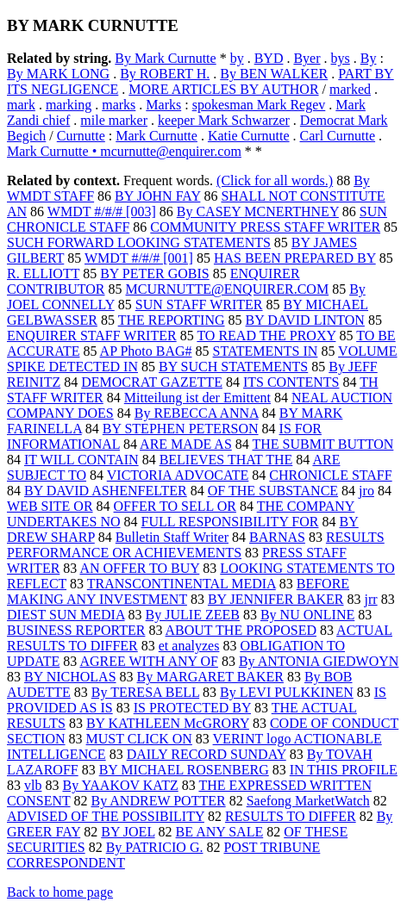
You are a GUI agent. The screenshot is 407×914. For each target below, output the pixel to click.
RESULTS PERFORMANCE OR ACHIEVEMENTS (196, 545)
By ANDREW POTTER (158, 800)
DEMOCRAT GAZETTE (151, 382)
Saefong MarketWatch (308, 800)
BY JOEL (127, 831)
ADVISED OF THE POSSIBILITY (105, 816)
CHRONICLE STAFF (330, 475)
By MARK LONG (58, 73)
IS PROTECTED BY (192, 707)
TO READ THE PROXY (266, 335)
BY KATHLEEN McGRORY (167, 723)
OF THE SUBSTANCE (273, 490)
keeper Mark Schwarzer (224, 120)
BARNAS (277, 537)
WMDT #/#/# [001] (139, 258)
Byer (306, 58)
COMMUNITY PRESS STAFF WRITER (265, 227)
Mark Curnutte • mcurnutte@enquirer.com (124, 151)
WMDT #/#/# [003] (101, 211)
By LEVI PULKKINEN (287, 692)
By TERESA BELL (145, 692)
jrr (371, 599)
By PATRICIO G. (155, 847)
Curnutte (81, 135)
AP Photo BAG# (146, 351)
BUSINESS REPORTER (76, 630)
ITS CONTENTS (291, 382)
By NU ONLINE (307, 614)
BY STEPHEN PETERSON (181, 428)
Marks (163, 104)
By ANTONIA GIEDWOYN (318, 661)
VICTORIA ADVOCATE (178, 475)
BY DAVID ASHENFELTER (105, 490)
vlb (32, 785)
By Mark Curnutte (165, 58)
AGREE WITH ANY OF (148, 661)
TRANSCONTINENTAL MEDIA (181, 583)
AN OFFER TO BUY (139, 568)
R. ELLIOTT (43, 273)
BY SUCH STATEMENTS (233, 366)
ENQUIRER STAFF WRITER (92, 335)
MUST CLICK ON (139, 738)
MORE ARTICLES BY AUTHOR (223, 89)
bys (340, 58)
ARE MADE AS (186, 444)
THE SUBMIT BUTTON (323, 444)
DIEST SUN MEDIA (66, 614)
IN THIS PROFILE (344, 769)
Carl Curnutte (338, 135)
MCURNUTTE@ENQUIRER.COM (227, 289)
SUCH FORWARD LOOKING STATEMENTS (139, 242)
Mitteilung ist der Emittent (197, 397)
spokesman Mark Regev (259, 104)
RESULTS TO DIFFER (290, 816)
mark (21, 104)
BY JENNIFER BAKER (276, 599)
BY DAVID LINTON (305, 320)
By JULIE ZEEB (193, 614)
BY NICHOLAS (70, 676)
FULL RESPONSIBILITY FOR (230, 521)
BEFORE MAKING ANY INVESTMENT (178, 591)
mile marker (113, 120)
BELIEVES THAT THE (226, 459)
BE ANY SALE (220, 831)
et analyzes (189, 645)
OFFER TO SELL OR (175, 506)
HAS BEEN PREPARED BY (295, 258)
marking (68, 104)
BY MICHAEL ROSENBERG (184, 769)
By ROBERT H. (165, 73)
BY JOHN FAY (157, 196)
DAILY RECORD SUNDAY (206, 754)
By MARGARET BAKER (210, 676)
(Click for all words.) (274, 180)
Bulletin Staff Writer (172, 537)
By (368, 58)
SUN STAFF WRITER (199, 304)
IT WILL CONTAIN (81, 459)
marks (118, 104)
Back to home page (60, 892)
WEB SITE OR (50, 506)
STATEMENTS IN (265, 351)
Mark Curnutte (156, 135)
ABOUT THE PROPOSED (241, 630)
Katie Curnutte (249, 135)
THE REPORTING (171, 320)
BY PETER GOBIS (155, 273)
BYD (269, 58)
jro (366, 490)
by (237, 58)
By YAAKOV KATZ (120, 785)
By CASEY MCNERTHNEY (258, 211)
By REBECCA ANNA (197, 413)
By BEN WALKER (274, 73)
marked (350, 89)
